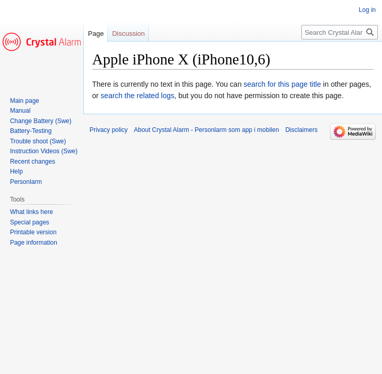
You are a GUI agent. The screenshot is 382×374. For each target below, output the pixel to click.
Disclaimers (301, 129)
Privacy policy (109, 129)
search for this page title (282, 84)
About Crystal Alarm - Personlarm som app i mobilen (206, 129)
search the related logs (137, 95)
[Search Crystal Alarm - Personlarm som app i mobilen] (339, 32)
